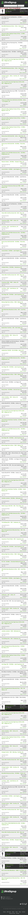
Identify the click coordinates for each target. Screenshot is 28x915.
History (22, 12)
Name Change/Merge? (15, 8)
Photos (8, 12)
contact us (8, 897)
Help (20, 911)
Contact (23, 911)
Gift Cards (9, 911)
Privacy (17, 913)
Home (4, 911)
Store (17, 911)
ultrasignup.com (9, 898)
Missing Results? (4, 8)
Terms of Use (12, 913)
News (13, 911)
